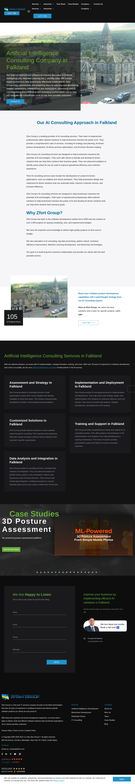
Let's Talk (11, 13)
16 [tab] (92, 572)
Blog (106, 724)
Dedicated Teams (78, 716)
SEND (56, 662)
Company (86, 4)
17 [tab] (96, 572)
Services (75, 705)
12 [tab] (77, 572)
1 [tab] (37, 572)
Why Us (107, 712)
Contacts (5, 745)
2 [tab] (40, 572)
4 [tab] (48, 572)
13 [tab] (81, 572)
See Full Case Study (11, 549)
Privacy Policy (58, 781)
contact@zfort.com (95, 641)
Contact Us (98, 4)
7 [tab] (59, 572)
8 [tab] (63, 572)
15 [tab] (88, 572)
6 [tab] (55, 572)
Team (106, 716)
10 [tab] (70, 572)
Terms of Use (18, 730)
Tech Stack (60, 4)
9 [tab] (66, 572)
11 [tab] (74, 572)
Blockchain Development (81, 712)
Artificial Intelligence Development (85, 709)
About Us (108, 709)
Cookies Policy (30, 730)
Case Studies (73, 4)
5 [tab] (52, 572)
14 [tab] (85, 572)
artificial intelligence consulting (44, 368)
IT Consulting (77, 720)
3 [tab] (44, 572)
